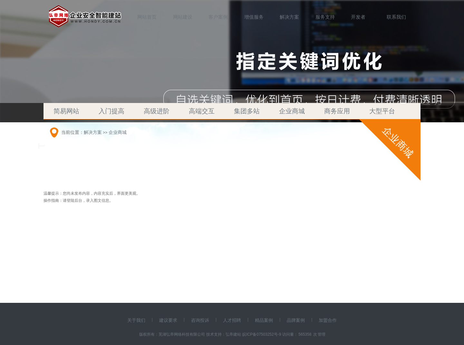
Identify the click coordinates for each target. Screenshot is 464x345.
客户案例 (218, 17)
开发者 (358, 17)
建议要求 (168, 320)
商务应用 (337, 111)
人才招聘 (232, 320)
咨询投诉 (200, 320)
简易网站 (66, 111)
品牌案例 (296, 320)
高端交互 (202, 111)
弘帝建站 (233, 334)
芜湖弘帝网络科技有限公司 (182, 334)
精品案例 (264, 320)
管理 (321, 334)
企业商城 (292, 111)
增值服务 (254, 17)
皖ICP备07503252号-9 (261, 334)
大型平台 (382, 111)
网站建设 (182, 17)
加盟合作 (328, 320)
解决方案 (289, 17)
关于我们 (136, 320)
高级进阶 (156, 111)
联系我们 (396, 17)
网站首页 (147, 17)
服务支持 (325, 17)
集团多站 (247, 111)
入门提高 (111, 111)
